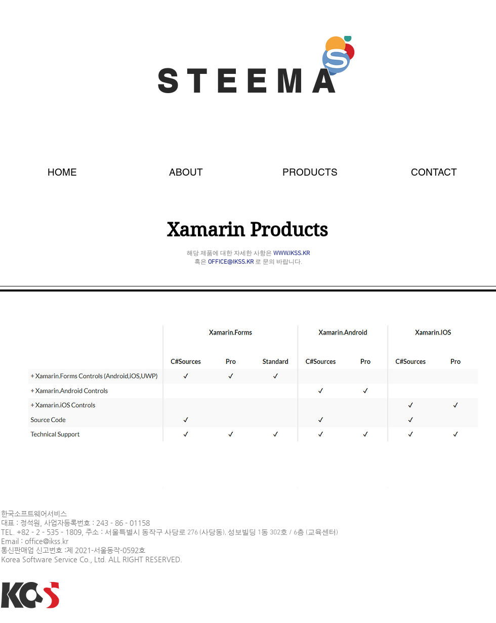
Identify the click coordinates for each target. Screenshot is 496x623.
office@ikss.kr (46, 541)
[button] (310, 167)
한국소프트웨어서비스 (34, 514)
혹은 (224, 262)
